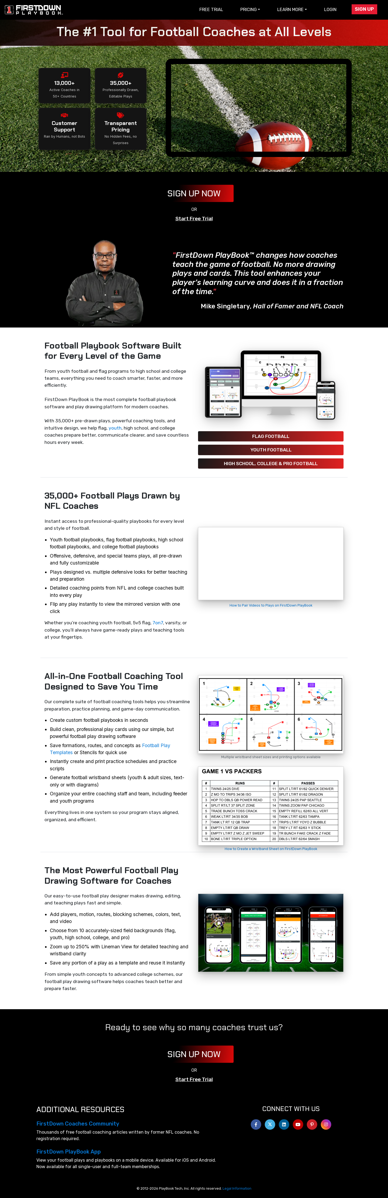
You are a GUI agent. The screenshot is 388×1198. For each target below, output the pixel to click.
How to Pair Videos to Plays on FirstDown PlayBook (271, 605)
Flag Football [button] (270, 436)
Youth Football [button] (271, 449)
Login (330, 9)
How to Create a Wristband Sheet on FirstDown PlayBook (271, 849)
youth (115, 428)
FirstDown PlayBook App (68, 1151)
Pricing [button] (248, 9)
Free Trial (211, 9)
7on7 (158, 622)
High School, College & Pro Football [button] (271, 463)
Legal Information (237, 1188)
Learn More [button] (290, 9)
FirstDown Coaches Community (77, 1123)
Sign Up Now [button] (194, 193)
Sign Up (364, 9)
